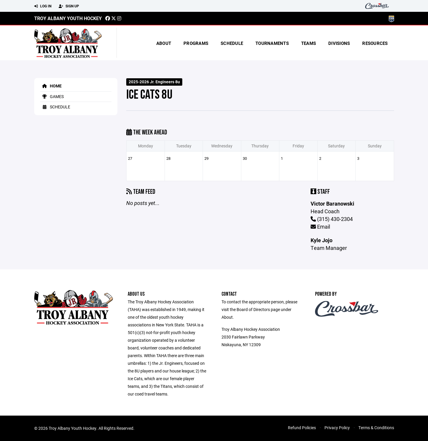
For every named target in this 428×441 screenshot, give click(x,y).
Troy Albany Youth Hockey (68, 18)
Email (320, 226)
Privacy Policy (337, 427)
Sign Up (69, 6)
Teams (308, 43)
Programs (195, 43)
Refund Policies (302, 427)
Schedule (232, 43)
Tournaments (272, 43)
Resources (375, 43)
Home (51, 86)
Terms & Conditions (376, 427)
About (163, 43)
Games (52, 96)
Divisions (339, 43)
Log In (42, 6)
